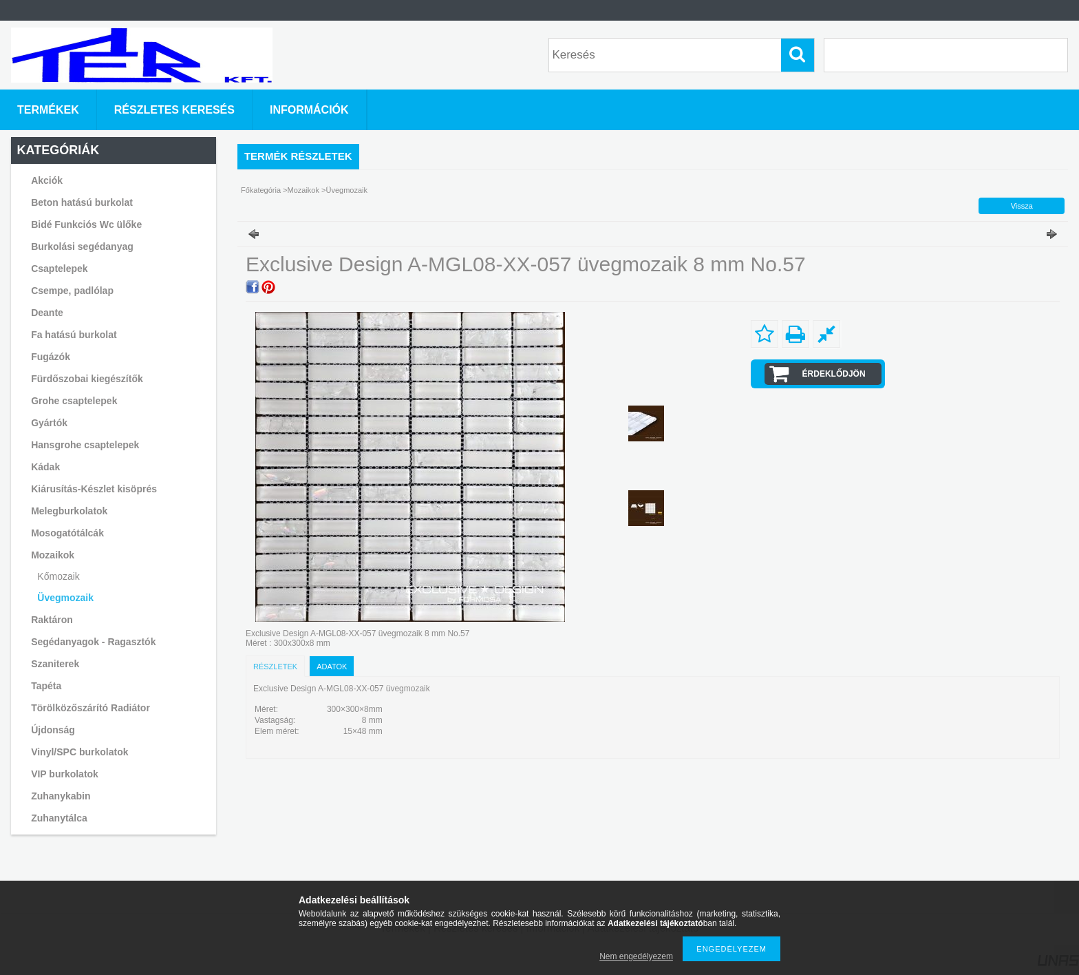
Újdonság (53, 729)
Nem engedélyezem (636, 956)
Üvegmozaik (65, 597)
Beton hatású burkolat (82, 202)
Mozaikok (303, 190)
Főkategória (261, 190)
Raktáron (52, 619)
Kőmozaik (58, 576)
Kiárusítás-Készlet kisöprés (94, 488)
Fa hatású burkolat (73, 334)
